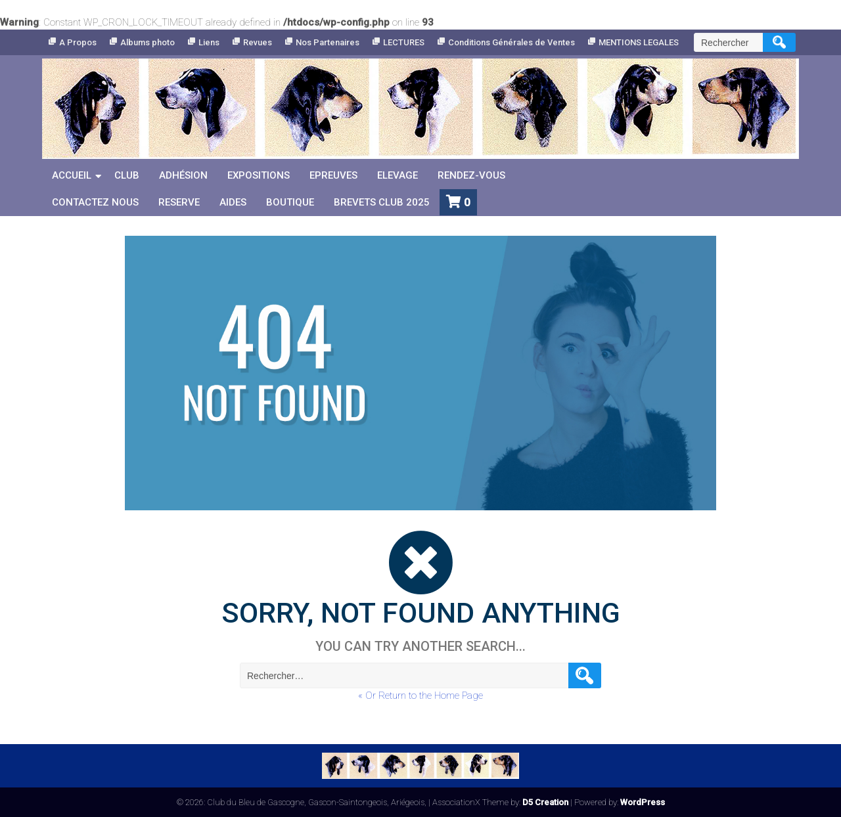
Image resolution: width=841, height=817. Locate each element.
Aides (232, 202)
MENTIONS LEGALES (639, 42)
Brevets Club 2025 (382, 202)
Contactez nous (95, 202)
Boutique (290, 202)
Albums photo (147, 42)
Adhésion (183, 175)
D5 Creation (545, 802)
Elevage (397, 175)
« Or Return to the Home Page (420, 695)
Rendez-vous (471, 175)
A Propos (78, 42)
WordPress (642, 802)
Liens (208, 42)
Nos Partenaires (327, 42)
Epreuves (333, 175)
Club (126, 175)
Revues (257, 42)
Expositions (258, 175)
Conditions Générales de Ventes (511, 42)
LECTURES (403, 42)
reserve (179, 202)
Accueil (71, 175)
